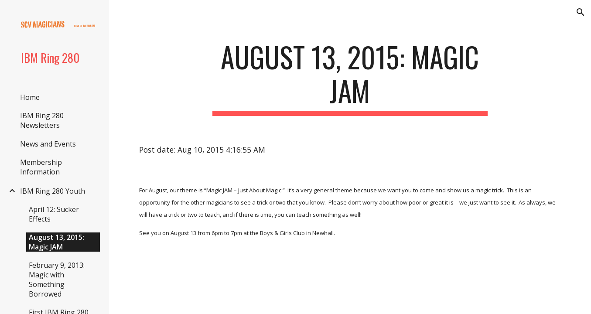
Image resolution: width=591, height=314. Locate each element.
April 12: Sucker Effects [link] (54, 214)
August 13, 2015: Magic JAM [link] (56, 242)
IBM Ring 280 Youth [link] (52, 191)
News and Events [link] (48, 144)
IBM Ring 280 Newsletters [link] (42, 120)
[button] (580, 12)
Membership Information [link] (41, 167)
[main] (350, 78)
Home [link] (30, 97)
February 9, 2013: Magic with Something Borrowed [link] (57, 279)
